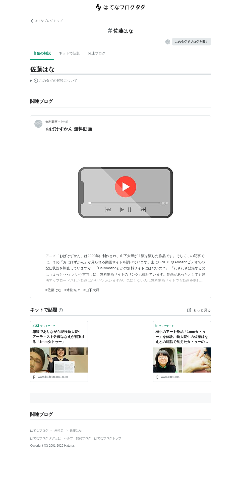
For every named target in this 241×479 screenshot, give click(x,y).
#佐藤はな (53, 290)
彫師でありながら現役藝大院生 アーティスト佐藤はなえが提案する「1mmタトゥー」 (58, 336)
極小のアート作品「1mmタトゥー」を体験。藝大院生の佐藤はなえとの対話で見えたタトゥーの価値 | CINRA (181, 337)
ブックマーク (43, 325)
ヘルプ (68, 438)
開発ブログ (83, 438)
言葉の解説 (42, 53)
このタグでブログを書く (191, 41)
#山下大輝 (92, 290)
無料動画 (51, 122)
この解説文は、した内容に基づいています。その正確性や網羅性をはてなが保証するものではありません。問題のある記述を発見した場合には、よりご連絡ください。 (54, 81)
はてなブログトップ (107, 438)
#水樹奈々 (73, 290)
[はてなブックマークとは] (61, 309)
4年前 (64, 122)
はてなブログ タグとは (45, 438)
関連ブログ (96, 53)
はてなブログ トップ (46, 21)
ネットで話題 (69, 53)
